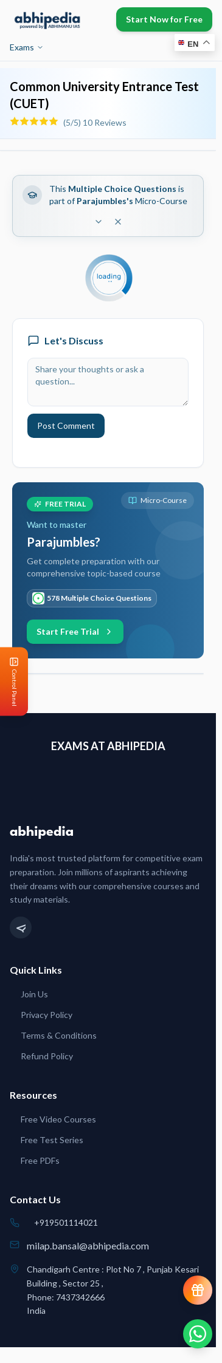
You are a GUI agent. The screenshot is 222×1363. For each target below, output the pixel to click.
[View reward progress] (197, 1290)
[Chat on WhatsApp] (197, 1333)
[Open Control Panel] (9, 681)
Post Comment (66, 425)
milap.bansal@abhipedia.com (88, 1245)
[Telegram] (21, 927)
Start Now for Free (164, 19)
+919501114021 (66, 1222)
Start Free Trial (75, 631)
